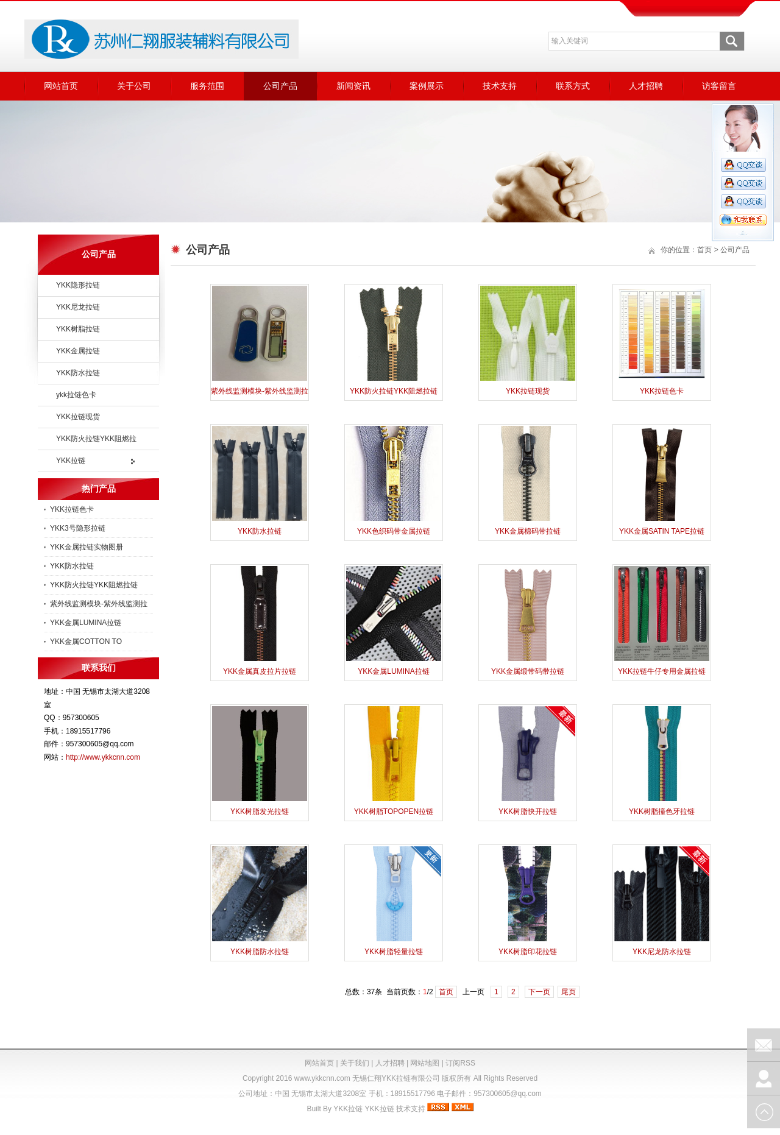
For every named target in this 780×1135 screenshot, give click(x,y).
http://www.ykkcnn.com (103, 757)
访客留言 (719, 86)
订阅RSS (460, 1063)
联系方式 (573, 86)
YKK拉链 (70, 460)
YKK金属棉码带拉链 (528, 531)
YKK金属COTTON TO (86, 641)
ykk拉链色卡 (76, 395)
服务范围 (207, 86)
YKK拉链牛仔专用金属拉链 (662, 671)
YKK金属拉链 (78, 351)
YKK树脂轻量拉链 (393, 951)
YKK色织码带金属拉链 (393, 531)
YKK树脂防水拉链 (259, 951)
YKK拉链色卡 (72, 509)
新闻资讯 (353, 86)
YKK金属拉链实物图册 (86, 547)
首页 (704, 250)
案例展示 (427, 86)
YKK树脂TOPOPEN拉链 (393, 811)
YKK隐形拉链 (78, 285)
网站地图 (424, 1063)
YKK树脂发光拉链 (259, 811)
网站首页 (61, 86)
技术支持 (500, 86)
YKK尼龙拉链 (78, 307)
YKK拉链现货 (78, 416)
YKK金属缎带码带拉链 (527, 671)
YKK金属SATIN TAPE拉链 (661, 531)
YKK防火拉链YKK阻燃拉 (96, 438)
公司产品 (280, 86)
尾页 (568, 992)
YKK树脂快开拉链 (527, 811)
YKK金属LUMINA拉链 (85, 622)
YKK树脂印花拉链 (527, 951)
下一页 (539, 992)
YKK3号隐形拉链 (77, 528)
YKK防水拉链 (78, 373)
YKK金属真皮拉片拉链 (259, 671)
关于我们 (354, 1063)
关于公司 (134, 86)
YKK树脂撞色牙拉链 (662, 811)
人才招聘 (646, 86)
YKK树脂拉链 (78, 329)
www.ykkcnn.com (322, 1078)
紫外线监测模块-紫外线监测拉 (98, 603)
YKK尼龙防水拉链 (662, 951)
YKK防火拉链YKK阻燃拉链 (94, 585)
